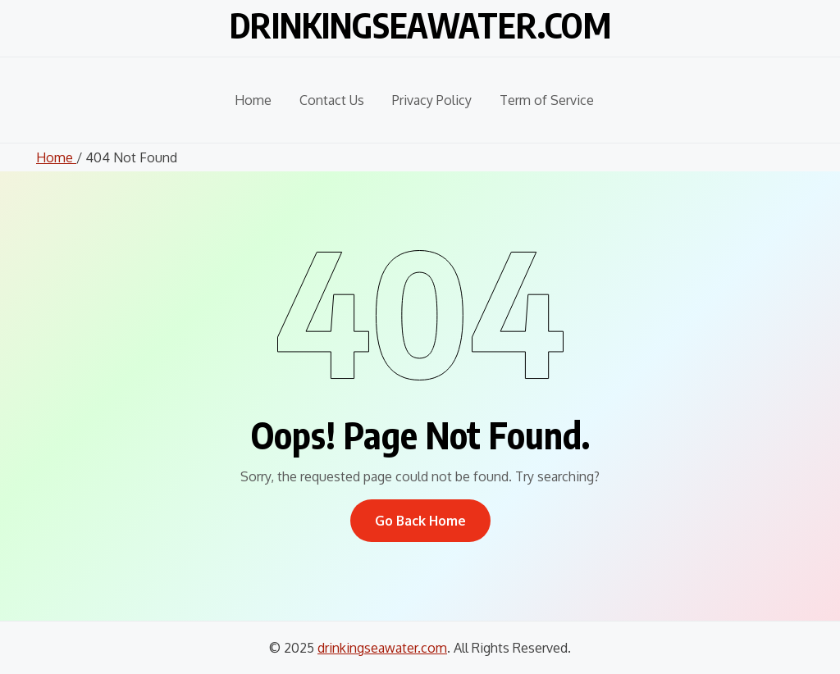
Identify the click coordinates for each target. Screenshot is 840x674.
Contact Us (331, 100)
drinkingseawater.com (420, 25)
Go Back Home (420, 520)
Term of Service (547, 100)
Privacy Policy (432, 100)
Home (253, 100)
